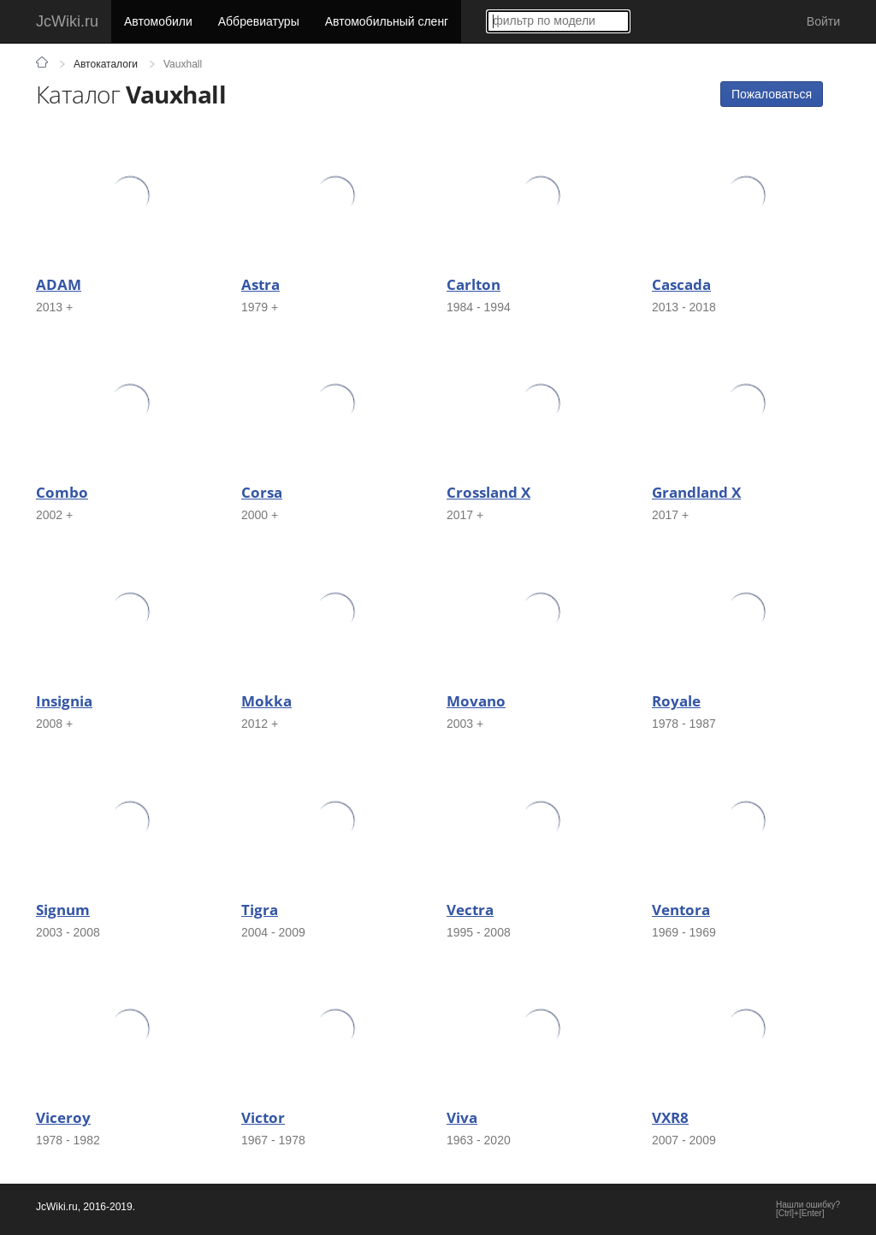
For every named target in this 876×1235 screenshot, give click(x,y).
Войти (823, 21)
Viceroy (63, 1117)
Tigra (259, 909)
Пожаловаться (771, 94)
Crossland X (488, 492)
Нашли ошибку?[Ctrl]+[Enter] (808, 1209)
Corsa (261, 492)
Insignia (64, 701)
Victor (263, 1117)
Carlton (473, 284)
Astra (260, 284)
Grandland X (696, 492)
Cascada (681, 284)
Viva (462, 1117)
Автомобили (158, 21)
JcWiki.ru (67, 21)
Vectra (470, 909)
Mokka (266, 701)
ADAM (58, 284)
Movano (476, 701)
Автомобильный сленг (387, 21)
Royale (676, 701)
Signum (63, 909)
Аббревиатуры (258, 21)
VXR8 (670, 1117)
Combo (62, 492)
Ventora (681, 909)
